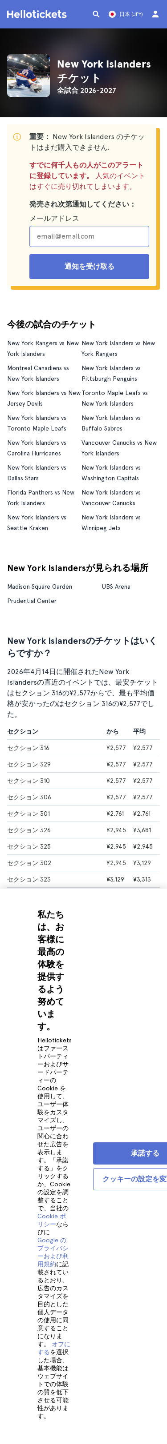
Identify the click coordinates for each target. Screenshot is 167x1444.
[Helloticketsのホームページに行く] (38, 14)
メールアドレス (54, 218)
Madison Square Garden (39, 586)
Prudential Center (32, 600)
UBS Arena (116, 586)
